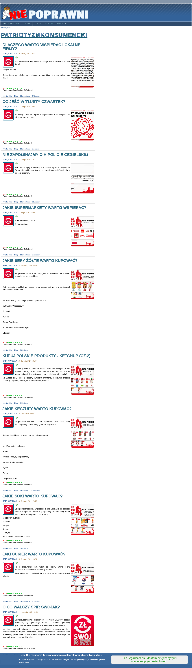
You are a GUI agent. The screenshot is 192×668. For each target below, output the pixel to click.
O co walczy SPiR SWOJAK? (31, 607)
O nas (38, 24)
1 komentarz (24, 490)
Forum (49, 24)
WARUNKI (24, 662)
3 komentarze (25, 96)
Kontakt (61, 24)
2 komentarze (25, 149)
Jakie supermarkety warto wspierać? (44, 208)
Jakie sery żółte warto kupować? (40, 260)
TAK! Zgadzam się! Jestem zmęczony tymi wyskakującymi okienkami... (149, 660)
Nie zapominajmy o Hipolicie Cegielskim (45, 155)
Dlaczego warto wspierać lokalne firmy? (41, 47)
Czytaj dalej (7, 96)
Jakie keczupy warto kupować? (37, 409)
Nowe (27, 24)
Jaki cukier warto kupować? (34, 554)
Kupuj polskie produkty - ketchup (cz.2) (46, 356)
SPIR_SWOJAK (10, 54)
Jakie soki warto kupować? (33, 496)
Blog (16, 96)
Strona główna (11, 24)
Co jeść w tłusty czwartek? (34, 102)
